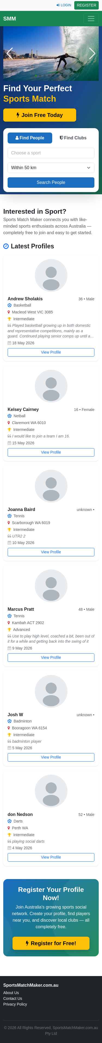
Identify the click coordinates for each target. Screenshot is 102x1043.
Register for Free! (51, 943)
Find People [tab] (30, 138)
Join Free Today (40, 115)
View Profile (51, 352)
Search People (51, 182)
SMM (9, 19)
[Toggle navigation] (91, 18)
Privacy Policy (15, 1004)
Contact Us (12, 998)
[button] (92, 54)
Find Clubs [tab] (73, 138)
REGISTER (86, 5)
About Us (11, 993)
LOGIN (64, 5)
